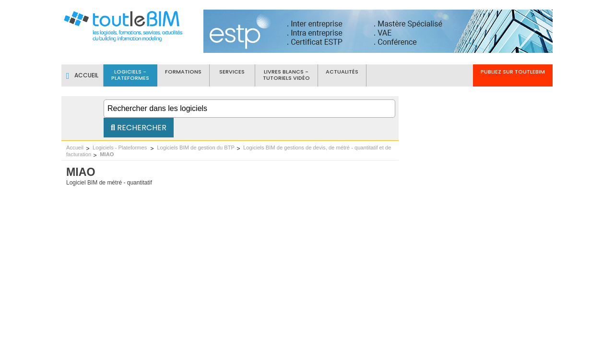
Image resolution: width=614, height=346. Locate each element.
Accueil (74, 147)
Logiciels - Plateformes (120, 147)
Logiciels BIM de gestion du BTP (196, 147)
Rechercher (138, 127)
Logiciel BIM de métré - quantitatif (109, 182)
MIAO (107, 154)
